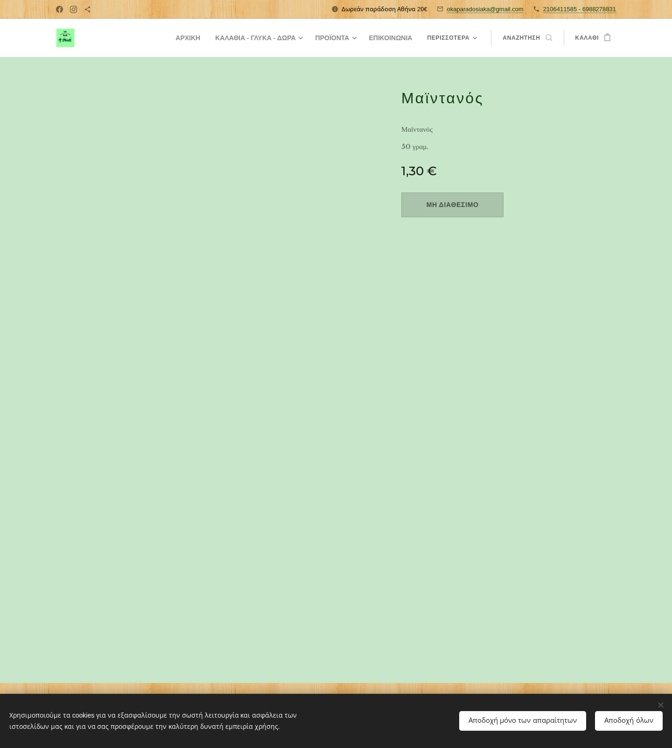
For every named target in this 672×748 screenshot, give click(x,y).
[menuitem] (172, 38)
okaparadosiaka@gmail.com (485, 9)
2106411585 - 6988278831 (579, 9)
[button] (527, 38)
